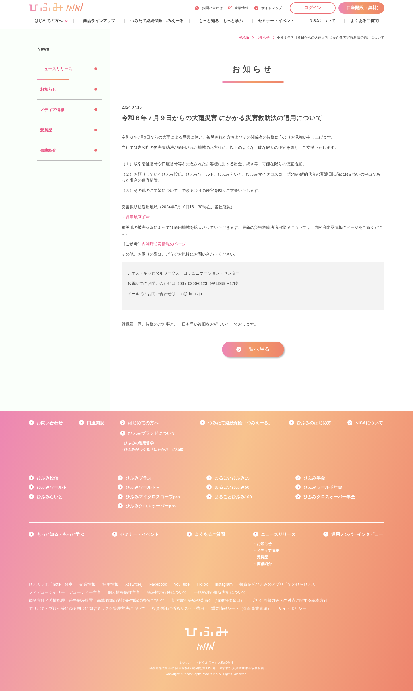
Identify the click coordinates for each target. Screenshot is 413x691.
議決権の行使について (167, 592)
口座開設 (95, 422)
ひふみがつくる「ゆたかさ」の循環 (154, 449)
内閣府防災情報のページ (164, 244)
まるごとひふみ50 (232, 487)
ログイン (312, 7)
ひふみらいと (50, 496)
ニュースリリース (278, 534)
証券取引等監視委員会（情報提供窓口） (208, 600)
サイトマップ (271, 8)
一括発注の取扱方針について (220, 592)
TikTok (202, 584)
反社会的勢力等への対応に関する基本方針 (289, 600)
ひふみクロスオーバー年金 (329, 496)
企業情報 (238, 8)
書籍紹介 (264, 564)
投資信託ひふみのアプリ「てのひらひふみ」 (279, 584)
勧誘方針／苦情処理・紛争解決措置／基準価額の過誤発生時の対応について (97, 600)
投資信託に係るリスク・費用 (178, 608)
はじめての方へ (143, 422)
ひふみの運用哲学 (139, 443)
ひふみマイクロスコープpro (153, 496)
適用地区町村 (138, 217)
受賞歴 (262, 557)
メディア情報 (268, 550)
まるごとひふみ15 (232, 478)
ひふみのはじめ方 (314, 422)
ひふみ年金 (314, 478)
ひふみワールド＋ (143, 487)
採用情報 (110, 584)
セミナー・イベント (139, 534)
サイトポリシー (292, 608)
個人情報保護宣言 (124, 592)
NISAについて (369, 422)
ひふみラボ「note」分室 (51, 584)
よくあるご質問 (210, 534)
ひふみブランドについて (152, 433)
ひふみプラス (138, 478)
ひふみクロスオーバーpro (151, 505)
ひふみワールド (52, 487)
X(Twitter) (134, 584)
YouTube (182, 584)
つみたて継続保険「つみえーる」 (240, 422)
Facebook (158, 584)
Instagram (224, 584)
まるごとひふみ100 (233, 496)
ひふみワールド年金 (322, 487)
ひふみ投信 (47, 478)
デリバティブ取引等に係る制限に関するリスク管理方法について (87, 608)
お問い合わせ (212, 8)
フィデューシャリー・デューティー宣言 (65, 592)
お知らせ (264, 544)
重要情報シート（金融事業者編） (241, 608)
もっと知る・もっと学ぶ (60, 534)
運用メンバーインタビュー (357, 534)
